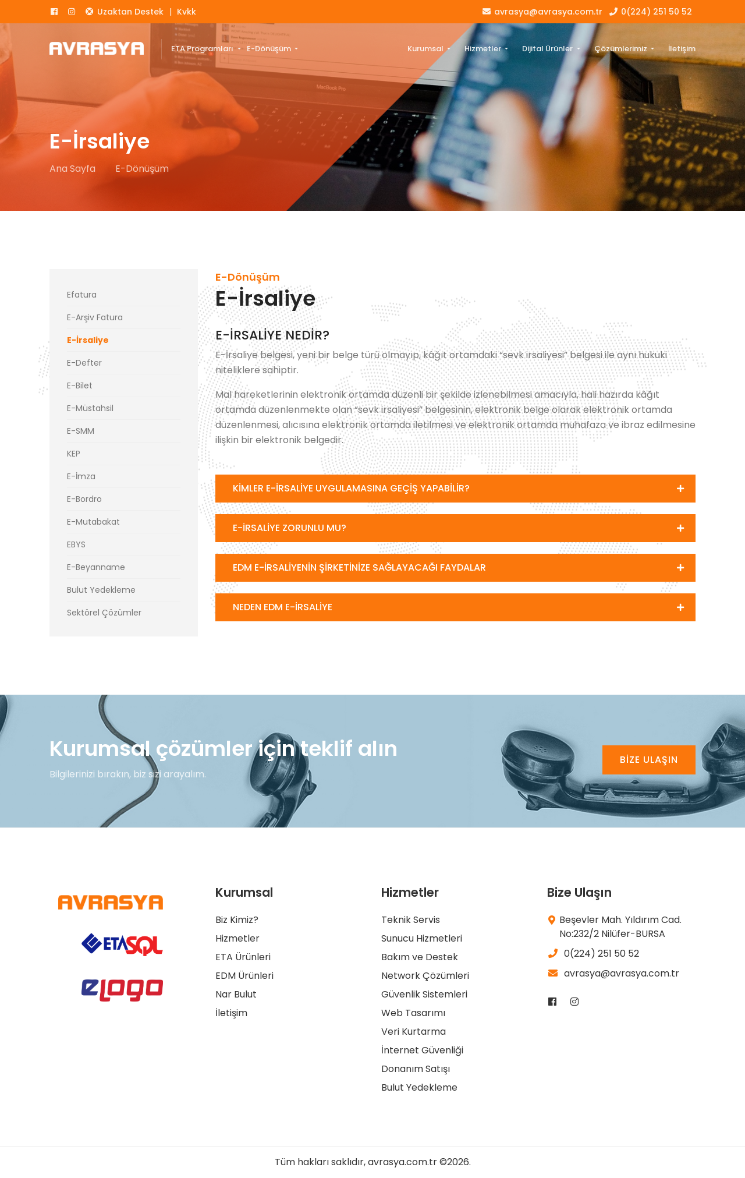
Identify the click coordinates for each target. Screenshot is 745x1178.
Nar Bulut (236, 994)
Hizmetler (483, 48)
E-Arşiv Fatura (95, 317)
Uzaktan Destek (124, 11)
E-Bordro (84, 499)
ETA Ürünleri (243, 957)
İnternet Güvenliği (422, 1050)
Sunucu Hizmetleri (421, 938)
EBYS (76, 544)
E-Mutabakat (93, 522)
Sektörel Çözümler (104, 612)
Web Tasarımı (413, 1013)
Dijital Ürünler (548, 48)
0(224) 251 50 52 (650, 11)
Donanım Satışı (415, 1069)
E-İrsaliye (88, 340)
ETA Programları (203, 48)
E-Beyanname (96, 567)
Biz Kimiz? (236, 919)
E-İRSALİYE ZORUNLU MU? (289, 528)
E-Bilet (80, 385)
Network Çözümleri (425, 975)
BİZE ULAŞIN (649, 759)
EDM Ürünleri (244, 975)
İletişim (682, 48)
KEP (73, 453)
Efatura (82, 294)
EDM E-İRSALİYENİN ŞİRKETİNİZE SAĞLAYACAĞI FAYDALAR (359, 567)
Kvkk (186, 11)
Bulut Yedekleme (101, 590)
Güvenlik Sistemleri (424, 994)
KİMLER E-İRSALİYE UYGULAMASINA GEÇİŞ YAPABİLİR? (351, 488)
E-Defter (84, 363)
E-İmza (81, 476)
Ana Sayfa (72, 168)
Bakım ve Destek (419, 957)
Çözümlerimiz (621, 48)
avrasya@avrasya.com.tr (541, 11)
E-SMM (80, 431)
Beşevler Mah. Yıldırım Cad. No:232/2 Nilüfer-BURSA (620, 926)
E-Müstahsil (90, 408)
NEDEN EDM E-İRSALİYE (282, 607)
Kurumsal (426, 48)
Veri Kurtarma (413, 1031)
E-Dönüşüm (270, 48)
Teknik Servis (410, 919)
